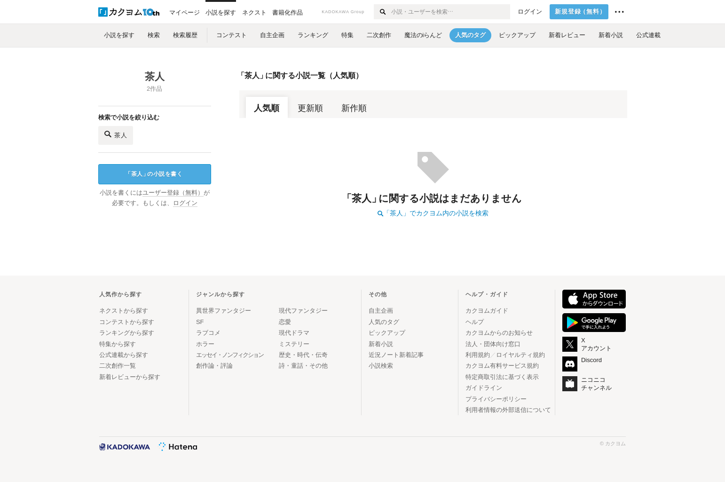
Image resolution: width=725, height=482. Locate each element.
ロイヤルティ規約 (520, 354)
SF (200, 321)
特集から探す (117, 344)
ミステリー (294, 344)
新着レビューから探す (129, 376)
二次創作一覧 (117, 365)
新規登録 (580, 11)
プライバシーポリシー (496, 399)
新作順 (354, 108)
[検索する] (382, 11)
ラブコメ (208, 332)
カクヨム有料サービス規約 (502, 365)
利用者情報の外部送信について (508, 409)
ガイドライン (483, 387)
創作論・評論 (214, 365)
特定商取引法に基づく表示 (502, 376)
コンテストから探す (126, 321)
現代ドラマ (294, 332)
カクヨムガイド (486, 310)
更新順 (310, 108)
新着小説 (381, 344)
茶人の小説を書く (153, 174)
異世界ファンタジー (223, 310)
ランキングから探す (126, 332)
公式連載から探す (123, 354)
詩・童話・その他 (303, 365)
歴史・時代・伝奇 (303, 354)
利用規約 (477, 354)
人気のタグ (384, 321)
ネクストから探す (123, 310)
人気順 (266, 108)
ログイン (530, 11)
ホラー (205, 344)
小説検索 (381, 365)
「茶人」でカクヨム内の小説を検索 (433, 213)
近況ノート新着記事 (396, 354)
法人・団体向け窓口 (492, 344)
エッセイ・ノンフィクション (229, 354)
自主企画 (381, 310)
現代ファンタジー (303, 310)
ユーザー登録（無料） (173, 193)
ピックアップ (387, 332)
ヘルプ (474, 321)
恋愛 (285, 321)
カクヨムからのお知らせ (499, 332)
